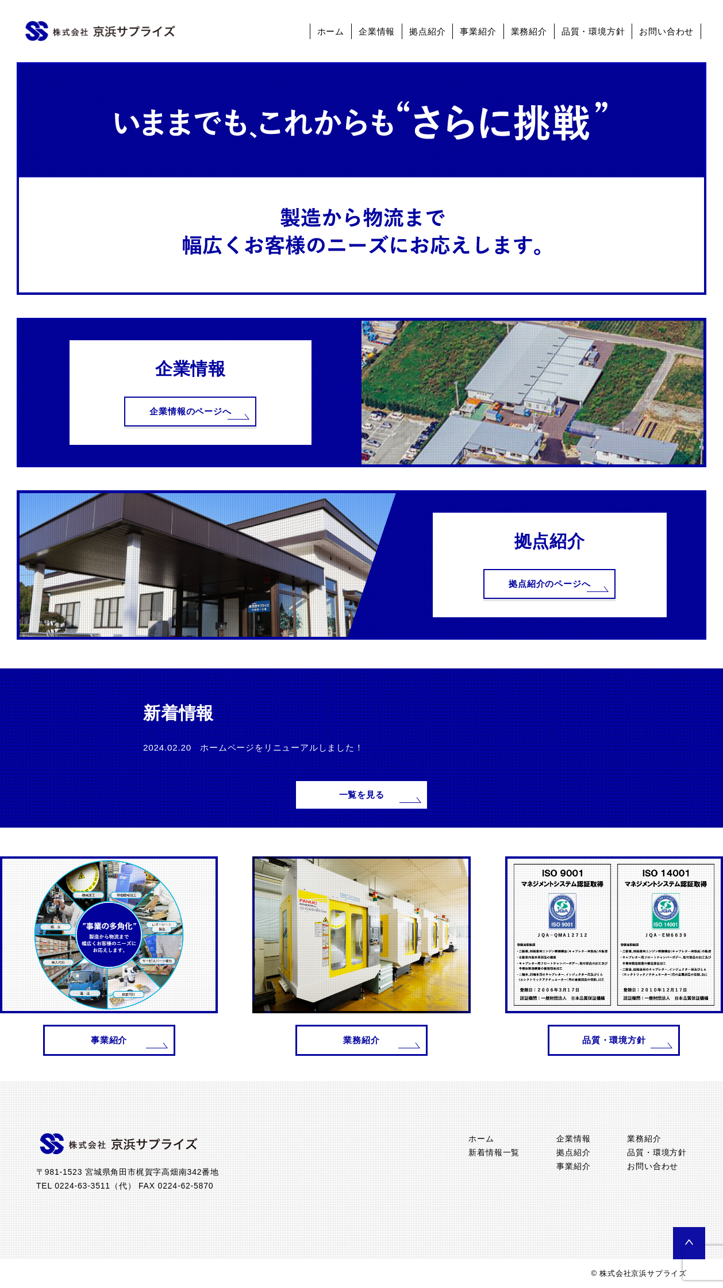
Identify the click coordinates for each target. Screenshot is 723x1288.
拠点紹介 (427, 31)
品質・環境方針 (593, 31)
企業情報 (377, 31)
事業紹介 (478, 31)
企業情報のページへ (190, 411)
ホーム (330, 31)
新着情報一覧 (494, 1152)
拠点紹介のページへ (549, 584)
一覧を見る (361, 794)
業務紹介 (529, 31)
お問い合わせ (666, 31)
